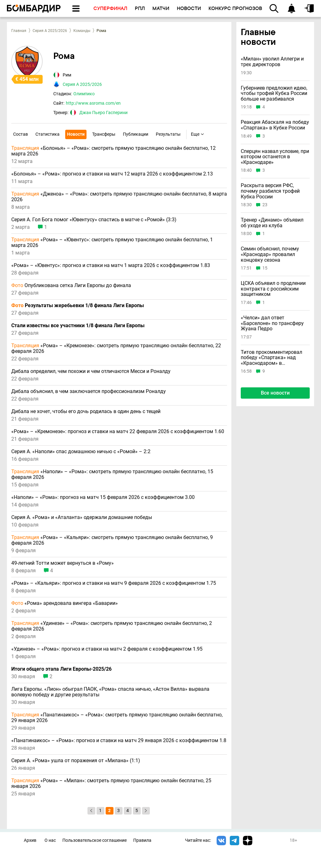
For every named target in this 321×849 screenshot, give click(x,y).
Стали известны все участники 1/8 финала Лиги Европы (78, 325)
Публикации (135, 134)
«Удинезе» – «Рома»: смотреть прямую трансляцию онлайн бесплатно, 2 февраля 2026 (111, 626)
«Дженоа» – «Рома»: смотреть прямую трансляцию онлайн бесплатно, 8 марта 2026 (119, 196)
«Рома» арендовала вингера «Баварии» (64, 603)
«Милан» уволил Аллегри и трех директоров (272, 61)
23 (264, 204)
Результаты (168, 134)
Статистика (47, 134)
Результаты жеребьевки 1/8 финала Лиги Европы (77, 305)
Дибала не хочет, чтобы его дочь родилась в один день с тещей (85, 411)
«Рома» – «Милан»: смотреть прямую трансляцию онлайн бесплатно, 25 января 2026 (111, 783)
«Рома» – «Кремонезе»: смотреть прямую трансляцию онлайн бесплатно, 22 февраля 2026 (116, 348)
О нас (50, 840)
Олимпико (84, 93)
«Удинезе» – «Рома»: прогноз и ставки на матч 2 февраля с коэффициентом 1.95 (107, 649)
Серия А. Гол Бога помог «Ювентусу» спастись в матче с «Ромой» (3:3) (93, 220)
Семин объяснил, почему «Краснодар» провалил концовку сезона (270, 254)
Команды (81, 31)
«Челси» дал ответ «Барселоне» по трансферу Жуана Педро (272, 323)
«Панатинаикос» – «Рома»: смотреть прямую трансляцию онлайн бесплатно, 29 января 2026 (117, 717)
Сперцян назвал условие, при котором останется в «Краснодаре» (275, 157)
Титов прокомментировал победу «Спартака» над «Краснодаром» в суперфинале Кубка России (273, 357)
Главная (18, 31)
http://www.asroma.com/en (93, 103)
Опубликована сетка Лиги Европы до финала (71, 285)
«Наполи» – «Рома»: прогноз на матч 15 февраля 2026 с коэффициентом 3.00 (103, 497)
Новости (76, 134)
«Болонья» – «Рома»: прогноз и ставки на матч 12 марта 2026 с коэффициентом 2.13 (112, 174)
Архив (30, 840)
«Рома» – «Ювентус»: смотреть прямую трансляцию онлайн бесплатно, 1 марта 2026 (112, 242)
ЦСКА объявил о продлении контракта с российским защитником (273, 288)
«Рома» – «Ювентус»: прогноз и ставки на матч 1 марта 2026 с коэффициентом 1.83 (110, 265)
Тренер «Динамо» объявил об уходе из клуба (272, 222)
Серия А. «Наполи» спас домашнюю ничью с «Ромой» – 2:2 (80, 451)
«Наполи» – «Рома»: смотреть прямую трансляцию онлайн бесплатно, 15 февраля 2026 (112, 474)
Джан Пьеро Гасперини (103, 112)
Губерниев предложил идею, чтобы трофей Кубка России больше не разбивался (274, 93)
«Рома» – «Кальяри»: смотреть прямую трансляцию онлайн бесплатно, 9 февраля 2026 (112, 540)
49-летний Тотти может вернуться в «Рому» (62, 563)
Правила (142, 840)
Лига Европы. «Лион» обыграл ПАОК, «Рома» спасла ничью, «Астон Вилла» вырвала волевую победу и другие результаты (110, 692)
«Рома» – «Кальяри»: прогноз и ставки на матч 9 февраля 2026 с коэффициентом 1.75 (113, 583)
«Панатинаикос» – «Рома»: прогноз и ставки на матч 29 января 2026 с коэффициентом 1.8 (118, 740)
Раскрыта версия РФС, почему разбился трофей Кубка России (270, 191)
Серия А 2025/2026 (50, 31)
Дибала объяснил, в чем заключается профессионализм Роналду (88, 391)
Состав (20, 134)
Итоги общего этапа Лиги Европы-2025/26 (61, 669)
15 (264, 268)
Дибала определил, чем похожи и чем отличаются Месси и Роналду (91, 371)
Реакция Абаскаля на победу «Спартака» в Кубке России (275, 124)
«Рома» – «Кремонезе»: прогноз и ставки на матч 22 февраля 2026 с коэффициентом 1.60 (117, 431)
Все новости (275, 393)
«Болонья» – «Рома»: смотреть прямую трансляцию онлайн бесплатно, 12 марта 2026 (113, 151)
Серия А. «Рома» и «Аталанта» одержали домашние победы (81, 517)
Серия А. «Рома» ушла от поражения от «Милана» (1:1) (75, 760)
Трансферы (103, 134)
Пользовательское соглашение (94, 840)
